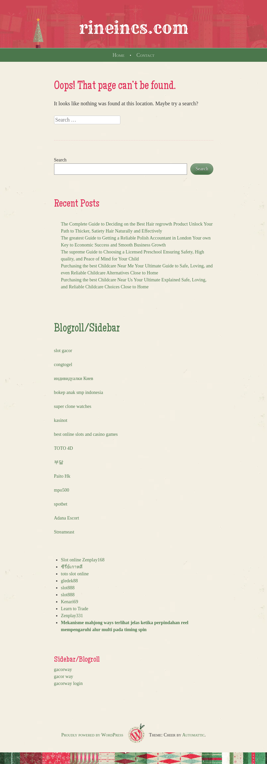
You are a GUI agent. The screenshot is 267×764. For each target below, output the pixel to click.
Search (60, 159)
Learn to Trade (74, 608)
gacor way (63, 676)
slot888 (68, 587)
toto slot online (75, 573)
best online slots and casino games (86, 434)
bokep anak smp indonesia (78, 392)
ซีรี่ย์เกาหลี (72, 566)
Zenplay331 (72, 615)
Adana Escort (66, 518)
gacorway (63, 669)
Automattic (193, 734)
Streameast (64, 531)
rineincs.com (133, 28)
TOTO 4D (63, 448)
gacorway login (68, 683)
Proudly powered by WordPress (92, 734)
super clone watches (73, 406)
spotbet (60, 504)
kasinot (60, 420)
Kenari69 (69, 601)
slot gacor (63, 350)
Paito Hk (62, 476)
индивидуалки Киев (73, 378)
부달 (58, 462)
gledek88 (69, 580)
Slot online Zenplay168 (82, 559)
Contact (145, 55)
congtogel (63, 364)
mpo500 (61, 490)
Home (118, 55)
